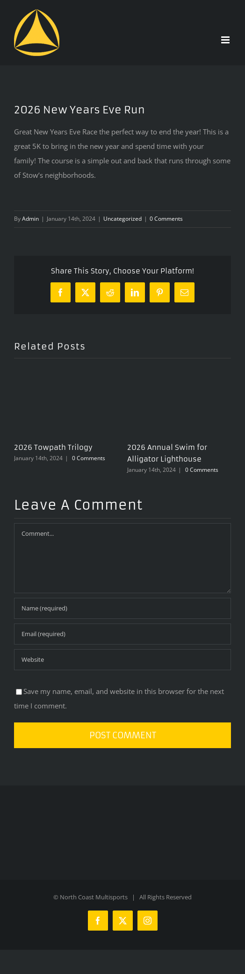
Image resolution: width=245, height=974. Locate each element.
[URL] (122, 659)
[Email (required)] (122, 634)
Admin (30, 219)
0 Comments (166, 219)
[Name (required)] (122, 608)
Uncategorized (122, 219)
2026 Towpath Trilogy (53, 447)
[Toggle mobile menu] (226, 40)
